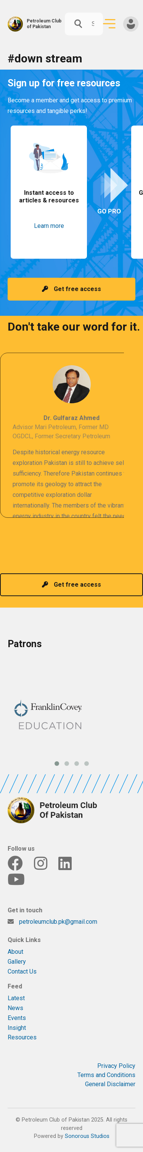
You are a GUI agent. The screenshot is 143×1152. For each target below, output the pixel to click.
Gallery (17, 961)
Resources (22, 1037)
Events (17, 1018)
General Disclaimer (110, 1084)
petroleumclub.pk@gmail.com (58, 921)
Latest (16, 998)
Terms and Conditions (106, 1075)
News (15, 1008)
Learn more (49, 225)
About (15, 951)
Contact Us (22, 971)
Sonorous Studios (87, 1136)
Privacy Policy (116, 1065)
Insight (17, 1027)
